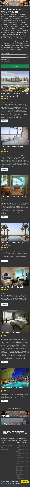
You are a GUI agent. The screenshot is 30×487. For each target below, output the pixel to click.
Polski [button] (25, 3)
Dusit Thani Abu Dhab (10, 333)
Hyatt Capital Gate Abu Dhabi (13, 196)
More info (22, 485)
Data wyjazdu (5, 59)
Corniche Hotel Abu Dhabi (12, 388)
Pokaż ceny (15, 66)
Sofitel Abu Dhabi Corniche (12, 287)
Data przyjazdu (5, 53)
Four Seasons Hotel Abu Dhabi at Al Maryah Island (14, 94)
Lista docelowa (5, 449)
